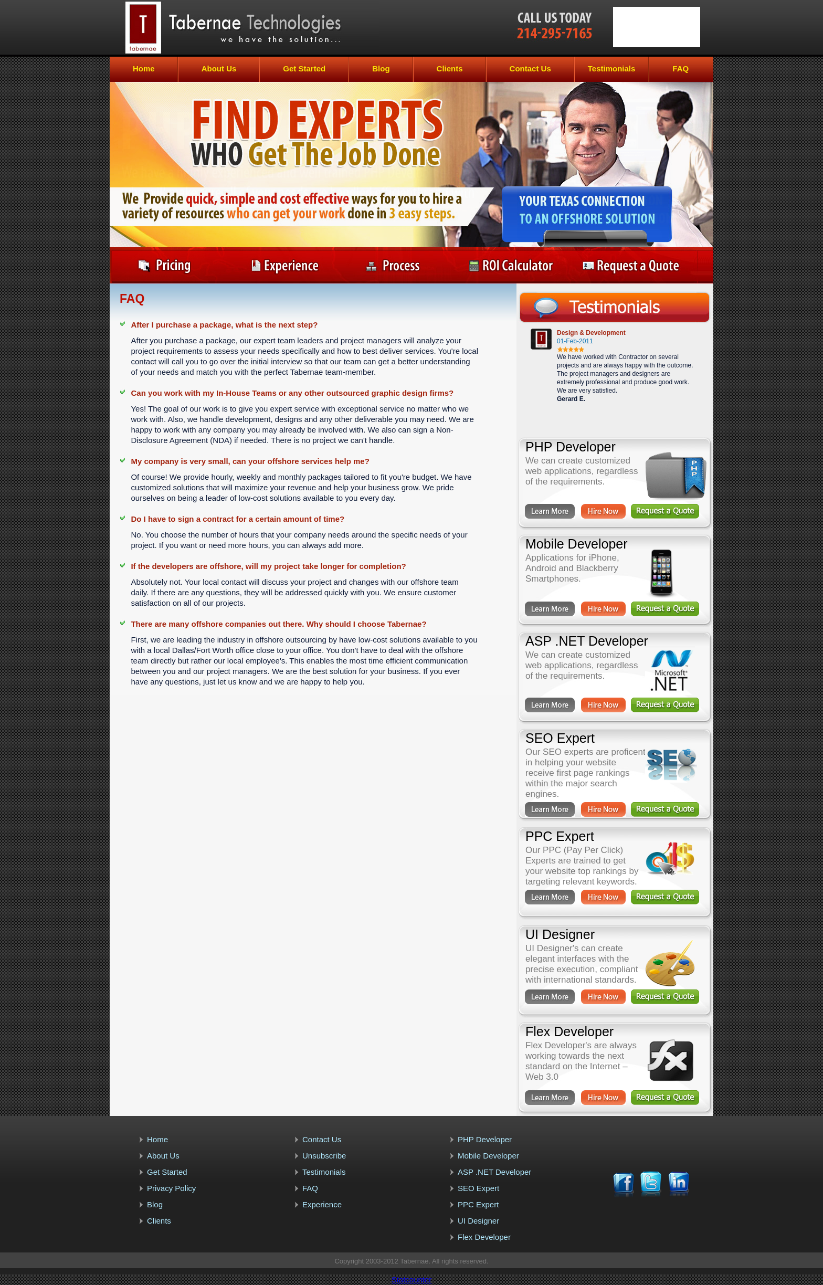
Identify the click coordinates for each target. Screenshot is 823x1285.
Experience (322, 1204)
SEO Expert (478, 1188)
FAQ (680, 68)
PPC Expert (478, 1204)
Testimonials (612, 68)
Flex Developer (484, 1237)
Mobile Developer (488, 1155)
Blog (380, 68)
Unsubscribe (324, 1155)
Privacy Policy (171, 1188)
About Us (219, 68)
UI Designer (478, 1220)
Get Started (304, 68)
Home (144, 68)
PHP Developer (485, 1139)
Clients (450, 68)
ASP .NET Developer (494, 1171)
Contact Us (530, 68)
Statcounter (412, 1279)
